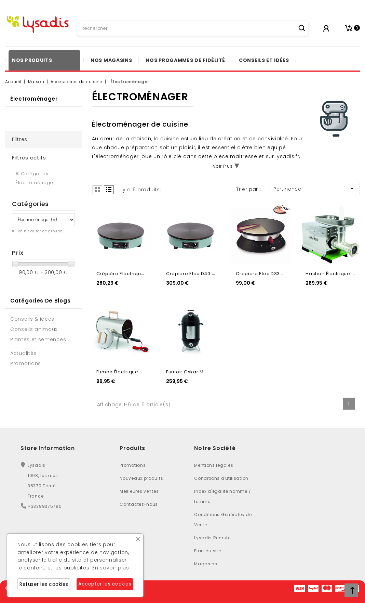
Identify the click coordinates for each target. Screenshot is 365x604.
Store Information (48, 448)
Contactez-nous (139, 504)
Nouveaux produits (141, 478)
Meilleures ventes (139, 491)
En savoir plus (110, 567)
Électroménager (34, 98)
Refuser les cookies (43, 584)
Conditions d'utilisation (221, 478)
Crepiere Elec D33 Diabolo (268, 273)
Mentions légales (213, 465)
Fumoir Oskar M (185, 372)
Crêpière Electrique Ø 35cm (130, 273)
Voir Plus (222, 166)
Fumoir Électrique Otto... (125, 372)
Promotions (133, 465)
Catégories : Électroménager (35, 178)
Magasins (205, 564)
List (108, 189)
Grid (97, 189)
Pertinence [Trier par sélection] (314, 188)
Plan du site (207, 551)
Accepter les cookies (104, 583)
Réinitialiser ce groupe (40, 231)
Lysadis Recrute (212, 538)
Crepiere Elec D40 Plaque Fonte (205, 273)
